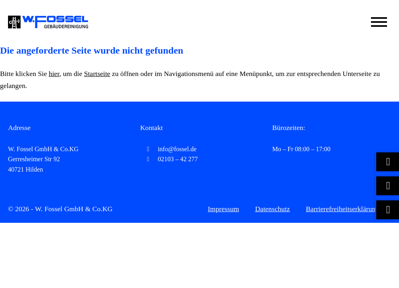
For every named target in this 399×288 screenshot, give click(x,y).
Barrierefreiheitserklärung (342, 209)
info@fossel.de (168, 149)
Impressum (223, 209)
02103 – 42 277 (169, 159)
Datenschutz (272, 209)
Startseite (97, 74)
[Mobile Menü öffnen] (379, 22)
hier (54, 74)
